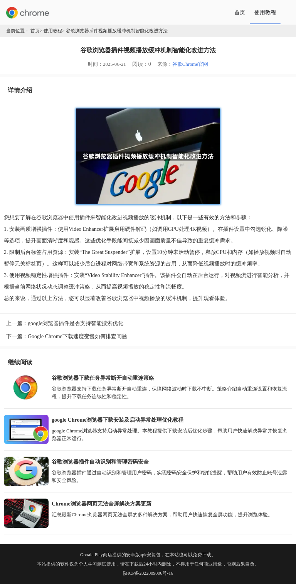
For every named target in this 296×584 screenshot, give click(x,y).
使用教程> (54, 30)
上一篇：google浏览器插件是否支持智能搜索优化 (64, 323)
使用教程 (265, 12)
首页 (239, 12)
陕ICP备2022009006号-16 (148, 573)
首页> (36, 30)
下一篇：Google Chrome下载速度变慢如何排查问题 (66, 336)
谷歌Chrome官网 (190, 64)
